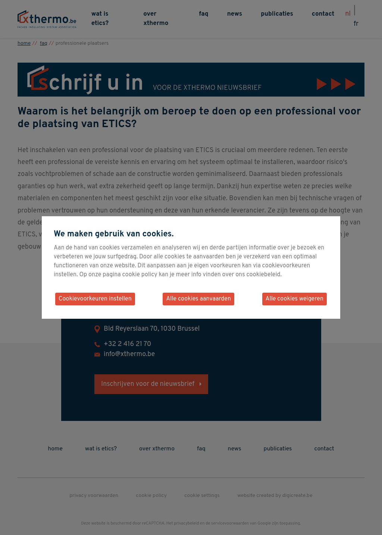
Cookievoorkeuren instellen (95, 299)
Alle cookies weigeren (294, 299)
